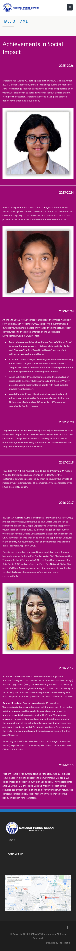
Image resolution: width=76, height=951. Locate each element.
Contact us (16, 854)
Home (11, 840)
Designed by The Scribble (58, 942)
